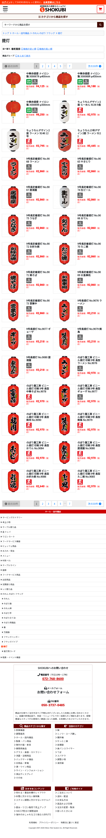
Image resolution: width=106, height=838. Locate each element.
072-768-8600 (53, 679)
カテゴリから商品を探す (53, 17)
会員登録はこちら (51, 2)
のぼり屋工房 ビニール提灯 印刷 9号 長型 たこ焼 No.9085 (88, 473)
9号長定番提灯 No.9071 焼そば (38, 273)
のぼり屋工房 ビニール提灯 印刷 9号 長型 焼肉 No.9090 (37, 417)
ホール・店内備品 (20, 32)
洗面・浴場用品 (23, 756)
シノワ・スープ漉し (66, 733)
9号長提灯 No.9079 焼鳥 (89, 330)
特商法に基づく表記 (70, 824)
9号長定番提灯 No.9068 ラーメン (38, 160)
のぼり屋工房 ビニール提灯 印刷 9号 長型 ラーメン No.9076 (88, 360)
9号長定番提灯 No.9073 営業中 (38, 301)
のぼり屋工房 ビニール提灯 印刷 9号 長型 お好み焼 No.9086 (37, 473)
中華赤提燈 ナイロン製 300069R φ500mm (38, 103)
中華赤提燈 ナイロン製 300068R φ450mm (89, 74)
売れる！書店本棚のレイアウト (31, 793)
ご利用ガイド (73, 789)
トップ (6, 32)
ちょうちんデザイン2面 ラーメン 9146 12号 (38, 133)
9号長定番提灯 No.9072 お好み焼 (38, 245)
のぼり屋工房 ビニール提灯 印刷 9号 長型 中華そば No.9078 (37, 388)
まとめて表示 (24, 55)
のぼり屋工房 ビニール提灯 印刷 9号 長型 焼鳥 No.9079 (88, 417)
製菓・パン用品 (23, 741)
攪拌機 (60, 737)
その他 (19, 778)
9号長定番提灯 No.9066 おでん (89, 216)
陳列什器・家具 (23, 745)
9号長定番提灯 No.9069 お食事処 (89, 273)
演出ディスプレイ (24, 774)
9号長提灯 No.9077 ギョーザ (38, 330)
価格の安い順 (29, 48)
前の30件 (11, 66)
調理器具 (20, 733)
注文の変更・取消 (65, 808)
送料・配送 (62, 797)
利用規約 (33, 824)
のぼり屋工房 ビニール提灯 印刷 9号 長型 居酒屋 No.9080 (88, 445)
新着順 (17, 48)
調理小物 (61, 760)
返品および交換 (64, 804)
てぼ (59, 752)
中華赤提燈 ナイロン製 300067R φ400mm (38, 74)
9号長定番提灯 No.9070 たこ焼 (89, 245)
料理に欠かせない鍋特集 (28, 797)
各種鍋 (60, 745)
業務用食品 (21, 748)
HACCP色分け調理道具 (27, 812)
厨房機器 (20, 730)
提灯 (60, 32)
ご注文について (64, 793)
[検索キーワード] (49, 24)
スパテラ (61, 756)
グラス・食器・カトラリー (29, 752)
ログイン (6, 2)
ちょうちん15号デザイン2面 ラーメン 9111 (89, 133)
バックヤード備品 (24, 760)
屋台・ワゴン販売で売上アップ (31, 808)
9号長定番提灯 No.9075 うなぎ (38, 216)
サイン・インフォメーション (30, 771)
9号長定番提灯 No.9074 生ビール (89, 188)
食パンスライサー (66, 748)
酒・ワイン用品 (23, 767)
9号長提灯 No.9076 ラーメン (89, 301)
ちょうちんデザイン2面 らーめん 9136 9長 (89, 103)
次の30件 (95, 66)
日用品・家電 (22, 763)
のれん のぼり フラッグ (44, 32)
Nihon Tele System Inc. (53, 829)
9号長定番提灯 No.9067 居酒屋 (38, 188)
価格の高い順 (45, 48)
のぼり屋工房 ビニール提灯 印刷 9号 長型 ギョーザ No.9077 (88, 388)
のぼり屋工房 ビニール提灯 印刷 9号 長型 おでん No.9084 (37, 445)
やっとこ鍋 (62, 741)
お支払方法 (62, 801)
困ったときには (64, 812)
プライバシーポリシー (49, 824)
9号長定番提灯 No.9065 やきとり (89, 160)
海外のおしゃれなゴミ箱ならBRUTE (33, 816)
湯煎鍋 (60, 763)
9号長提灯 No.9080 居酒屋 (38, 358)
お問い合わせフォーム (53, 692)
